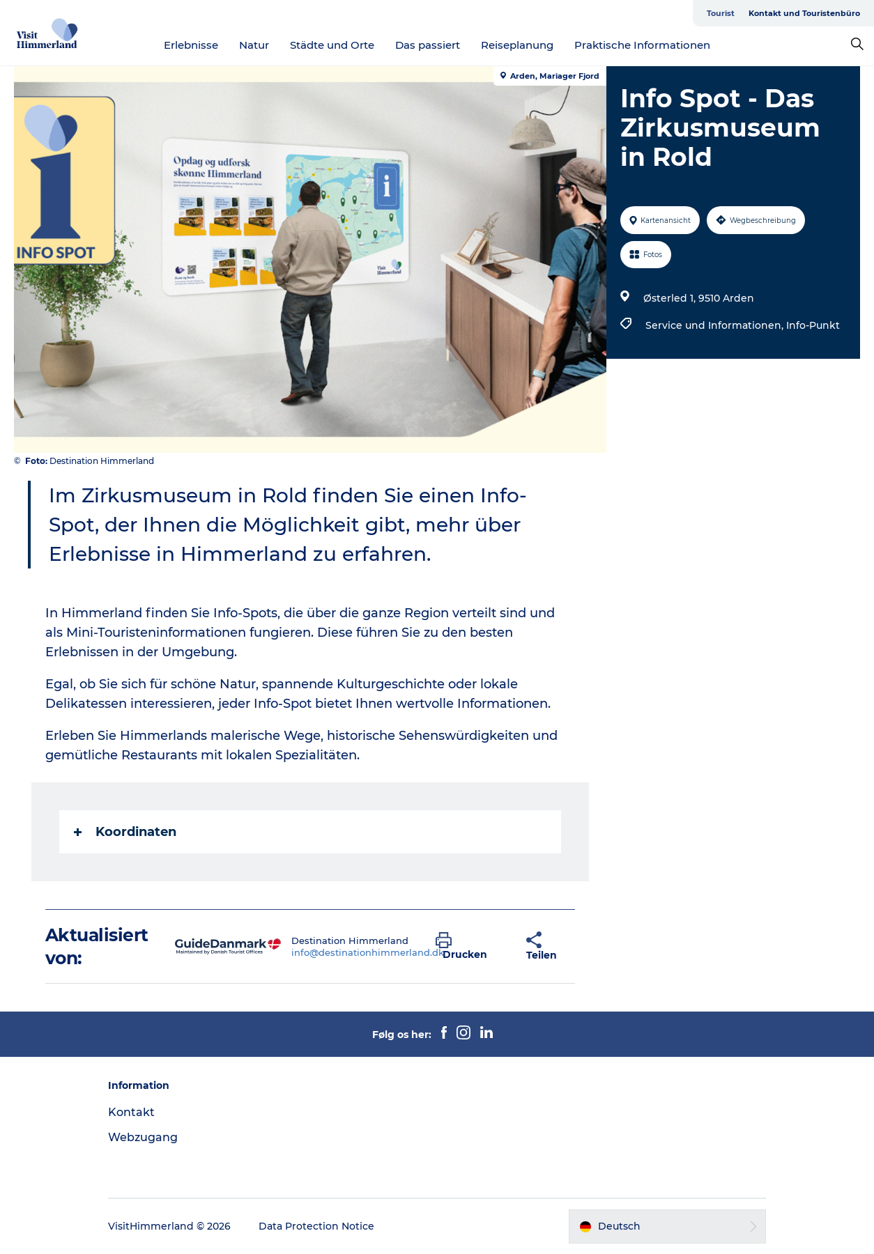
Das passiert (427, 45)
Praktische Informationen (642, 45)
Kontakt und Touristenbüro (804, 13)
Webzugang (143, 1137)
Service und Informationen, (715, 325)
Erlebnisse (191, 45)
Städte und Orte (332, 45)
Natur (254, 45)
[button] (470, 946)
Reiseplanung (517, 45)
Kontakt (131, 1112)
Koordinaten (125, 831)
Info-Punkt (813, 325)
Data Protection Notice (316, 1226)
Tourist (721, 13)
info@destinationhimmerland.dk (367, 952)
